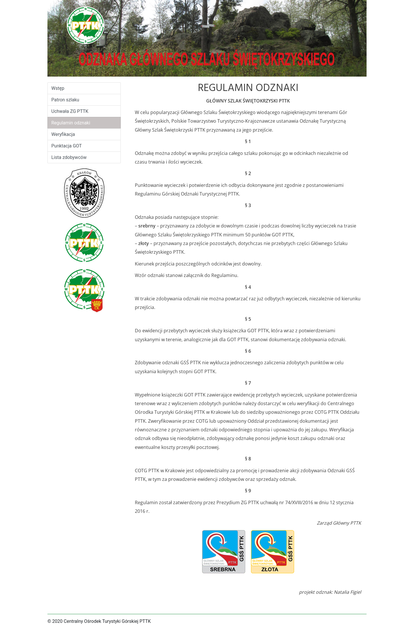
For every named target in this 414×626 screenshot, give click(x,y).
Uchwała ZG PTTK (70, 111)
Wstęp (62, 88)
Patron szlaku (65, 100)
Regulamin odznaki (70, 123)
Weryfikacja (63, 134)
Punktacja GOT (66, 146)
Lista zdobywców (69, 157)
